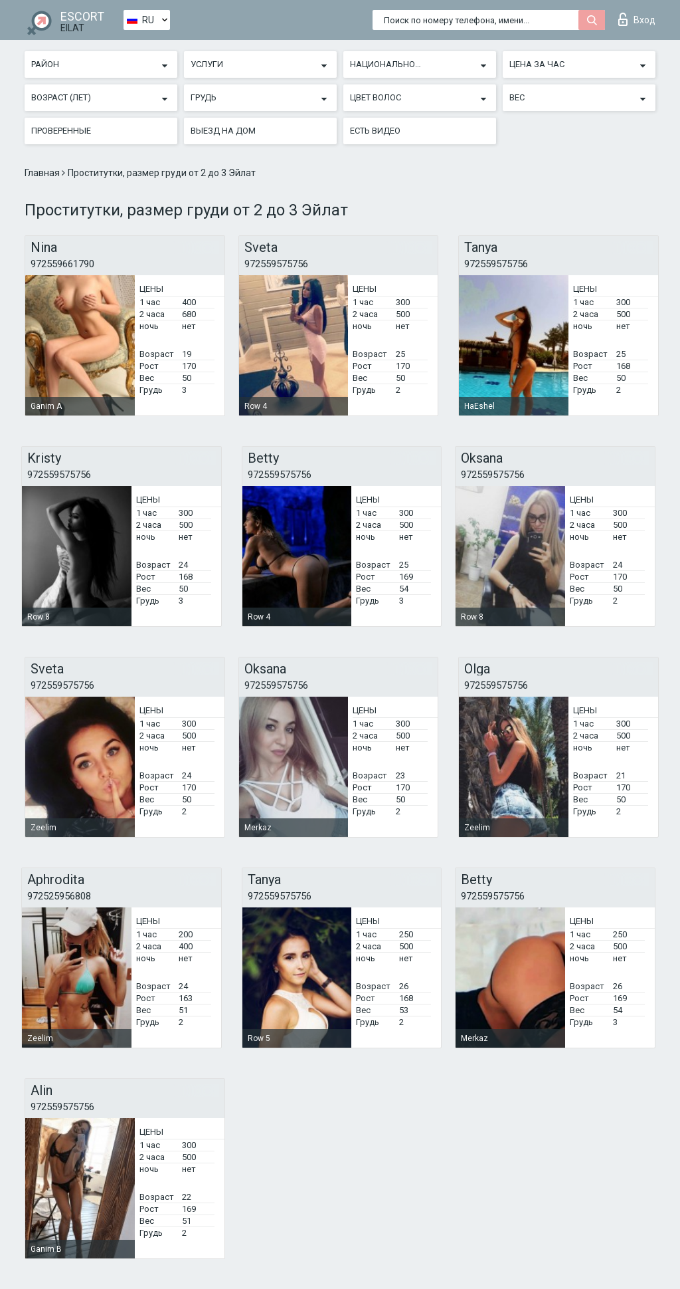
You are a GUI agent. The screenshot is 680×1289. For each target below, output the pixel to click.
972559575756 (276, 264)
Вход (636, 19)
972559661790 (62, 264)
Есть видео (375, 131)
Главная (43, 173)
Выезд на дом (223, 131)
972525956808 (59, 896)
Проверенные (61, 131)
